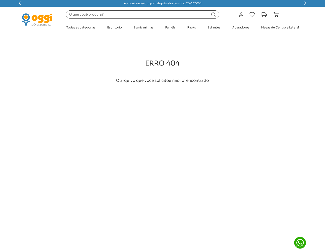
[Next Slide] (305, 3)
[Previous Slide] (20, 3)
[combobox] (142, 14)
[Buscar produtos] (213, 14)
